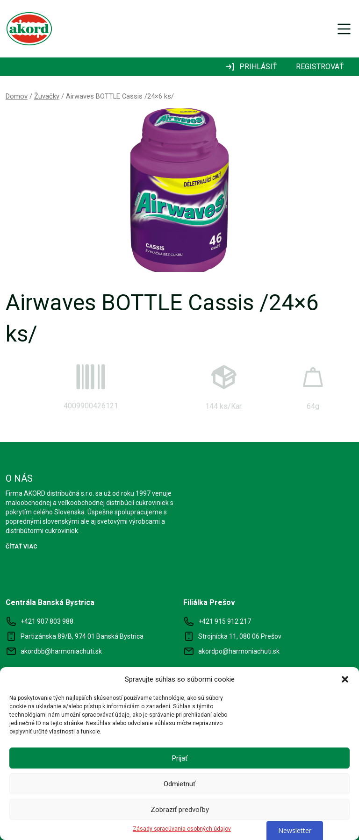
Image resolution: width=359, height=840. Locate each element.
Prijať (179, 758)
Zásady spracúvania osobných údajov (182, 829)
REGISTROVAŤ (320, 66)
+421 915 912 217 (224, 621)
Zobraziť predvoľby (180, 809)
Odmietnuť (179, 784)
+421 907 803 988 (47, 621)
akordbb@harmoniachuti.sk (61, 651)
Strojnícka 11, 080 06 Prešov (239, 636)
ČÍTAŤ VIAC (21, 546)
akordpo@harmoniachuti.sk (239, 651)
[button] (345, 679)
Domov (17, 96)
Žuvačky (46, 96)
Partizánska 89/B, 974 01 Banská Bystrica (82, 636)
